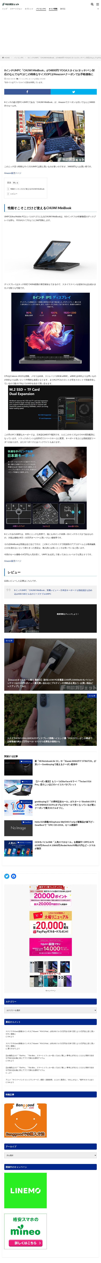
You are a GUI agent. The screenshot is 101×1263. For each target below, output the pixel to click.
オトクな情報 (34, 79)
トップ (4, 9)
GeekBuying (27, 761)
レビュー (12, 194)
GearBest (28, 822)
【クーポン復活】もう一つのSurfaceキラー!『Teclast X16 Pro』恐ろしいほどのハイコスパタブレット (63, 783)
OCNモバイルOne (25, 842)
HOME (7, 58)
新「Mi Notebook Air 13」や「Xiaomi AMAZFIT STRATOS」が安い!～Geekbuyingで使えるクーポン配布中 (65, 763)
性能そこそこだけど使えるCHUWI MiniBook (25, 189)
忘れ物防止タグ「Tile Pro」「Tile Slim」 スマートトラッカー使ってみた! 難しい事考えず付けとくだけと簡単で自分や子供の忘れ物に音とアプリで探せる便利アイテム (50, 1056)
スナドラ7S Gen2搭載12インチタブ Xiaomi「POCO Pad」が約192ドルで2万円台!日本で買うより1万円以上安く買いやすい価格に (50, 1032)
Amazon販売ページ (12, 173)
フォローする (68, 618)
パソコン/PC (41, 9)
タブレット (29, 9)
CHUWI (42, 79)
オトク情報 (53, 9)
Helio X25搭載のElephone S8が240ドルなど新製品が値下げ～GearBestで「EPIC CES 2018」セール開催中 (64, 823)
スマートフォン (16, 9)
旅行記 (62, 9)
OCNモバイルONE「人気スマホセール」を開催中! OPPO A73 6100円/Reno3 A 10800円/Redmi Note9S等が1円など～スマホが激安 (65, 845)
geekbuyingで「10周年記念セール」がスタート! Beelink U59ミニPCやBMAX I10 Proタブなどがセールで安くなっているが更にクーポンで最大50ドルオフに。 (65, 804)
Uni (9, 1036)
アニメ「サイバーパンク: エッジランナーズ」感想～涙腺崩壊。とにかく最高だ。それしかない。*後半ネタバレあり (50, 1080)
